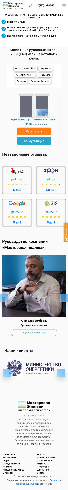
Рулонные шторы (46, 457)
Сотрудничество (11, 464)
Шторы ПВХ (43, 470)
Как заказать (9, 457)
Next (64, 298)
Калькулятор (66, 232)
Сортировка (25, 75)
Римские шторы (45, 461)
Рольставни (43, 467)
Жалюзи (41, 454)
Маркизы (41, 464)
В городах (8, 473)
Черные (44, 68)
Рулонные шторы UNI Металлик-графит (34, 119)
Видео (6, 461)
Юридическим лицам (13, 470)
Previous (4, 298)
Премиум (21, 81)
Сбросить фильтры (40, 81)
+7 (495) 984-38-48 (45, 5)
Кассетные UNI (26, 68)
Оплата (40, 473)
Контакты (8, 467)
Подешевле (44, 75)
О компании (9, 454)
